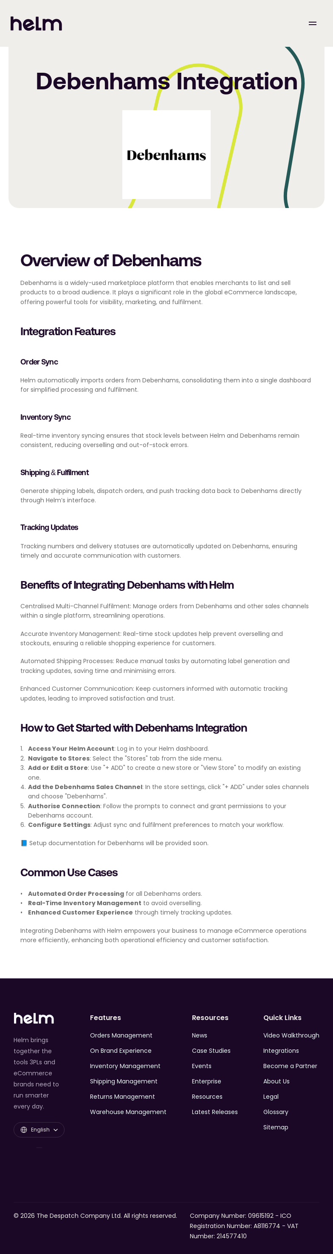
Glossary (275, 1112)
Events (202, 1066)
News (199, 1035)
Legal (271, 1096)
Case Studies (211, 1050)
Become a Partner (290, 1066)
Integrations (281, 1050)
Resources (207, 1096)
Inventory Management (125, 1066)
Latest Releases (215, 1112)
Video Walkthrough (291, 1035)
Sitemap (275, 1127)
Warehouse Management (128, 1112)
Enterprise (206, 1081)
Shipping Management (124, 1081)
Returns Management (122, 1096)
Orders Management (121, 1035)
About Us (276, 1081)
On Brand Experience (121, 1050)
